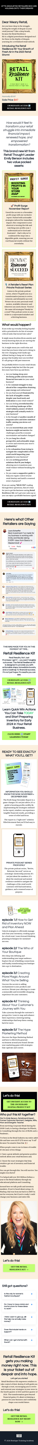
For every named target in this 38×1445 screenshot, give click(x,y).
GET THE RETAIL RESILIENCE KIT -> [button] (19, 1268)
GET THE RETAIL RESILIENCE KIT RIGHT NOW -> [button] (19, 1419)
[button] (19, 106)
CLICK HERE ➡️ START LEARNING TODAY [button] (19, 735)
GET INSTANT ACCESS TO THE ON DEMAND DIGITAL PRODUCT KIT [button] (19, 1104)
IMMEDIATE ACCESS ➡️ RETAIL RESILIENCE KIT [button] (19, 106)
